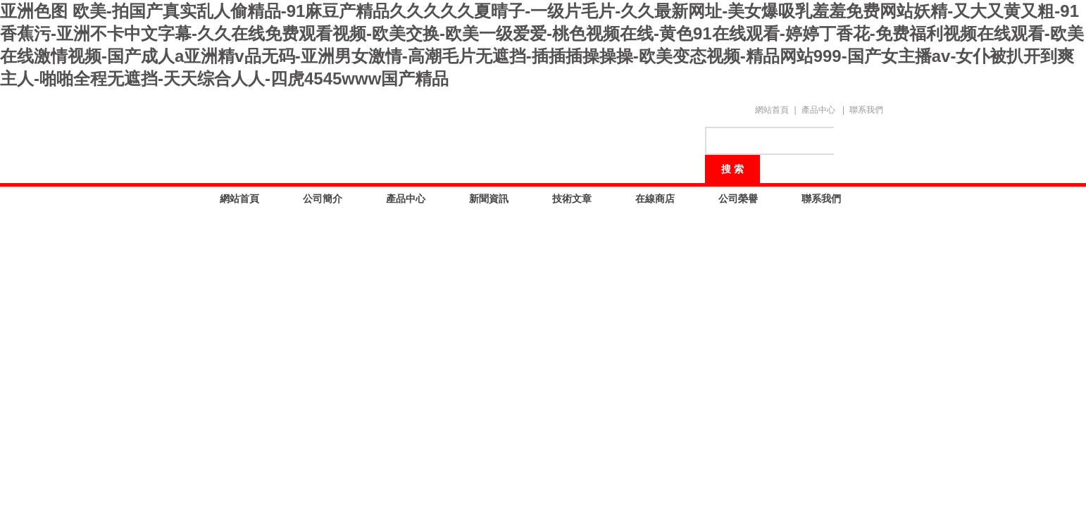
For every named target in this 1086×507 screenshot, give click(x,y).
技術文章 (572, 198)
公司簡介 (322, 198)
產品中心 (818, 110)
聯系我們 (866, 110)
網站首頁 (772, 110)
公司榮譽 (738, 198)
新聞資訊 (488, 198)
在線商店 (655, 198)
